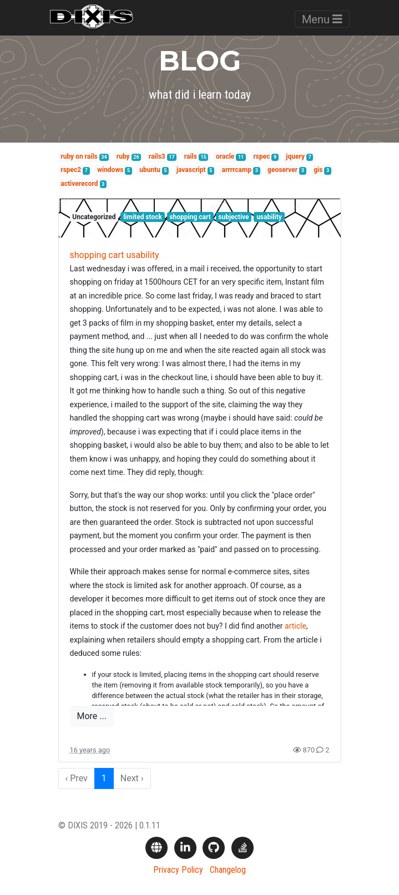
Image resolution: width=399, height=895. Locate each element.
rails (190, 156)
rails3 (157, 156)
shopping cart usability (114, 255)
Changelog (228, 869)
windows (110, 170)
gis (318, 170)
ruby (123, 156)
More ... (92, 716)
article (295, 625)
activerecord (79, 184)
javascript (191, 170)
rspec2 (70, 170)
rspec (261, 156)
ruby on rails (78, 156)
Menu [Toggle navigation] (322, 19)
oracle (225, 156)
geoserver (282, 170)
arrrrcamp (236, 170)
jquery (295, 156)
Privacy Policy (178, 869)
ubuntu (149, 170)
